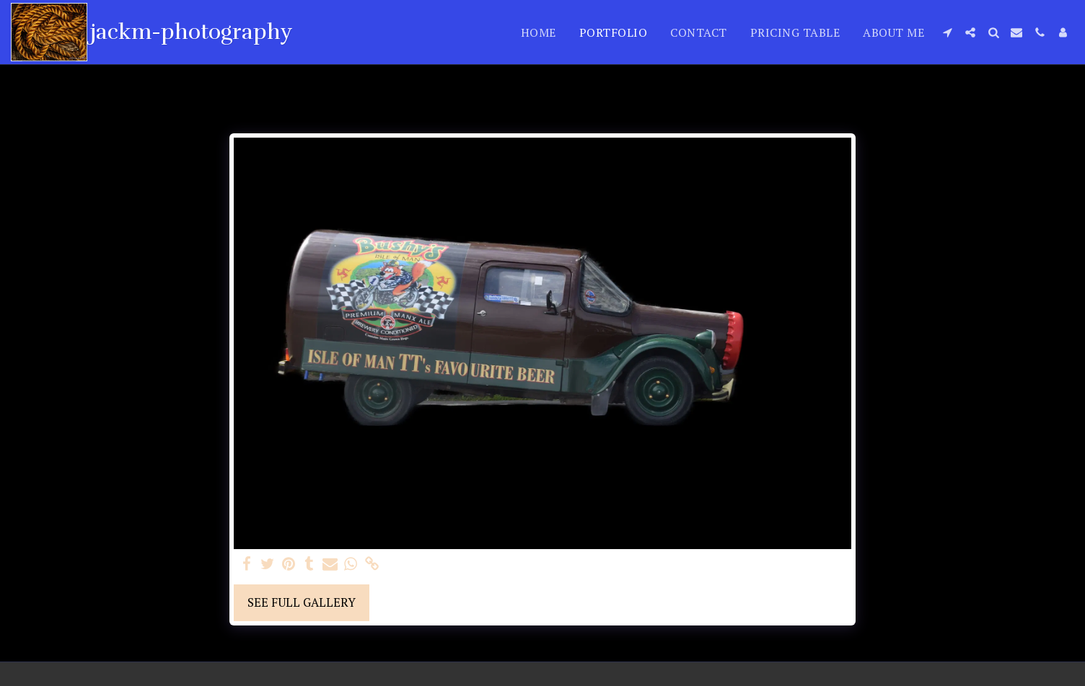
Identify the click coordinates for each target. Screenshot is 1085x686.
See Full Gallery (301, 602)
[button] (947, 32)
